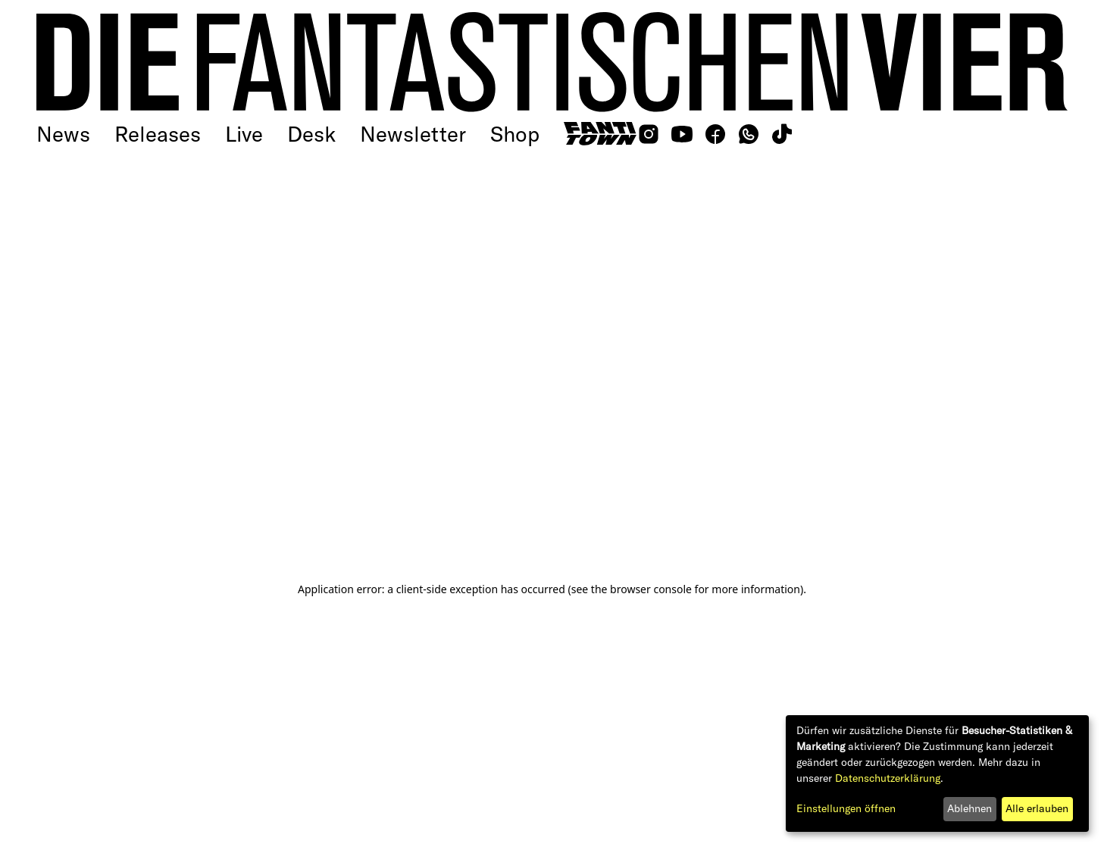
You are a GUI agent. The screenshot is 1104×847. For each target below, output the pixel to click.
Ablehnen (969, 808)
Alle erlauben (1036, 808)
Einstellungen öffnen (846, 808)
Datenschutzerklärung (887, 778)
